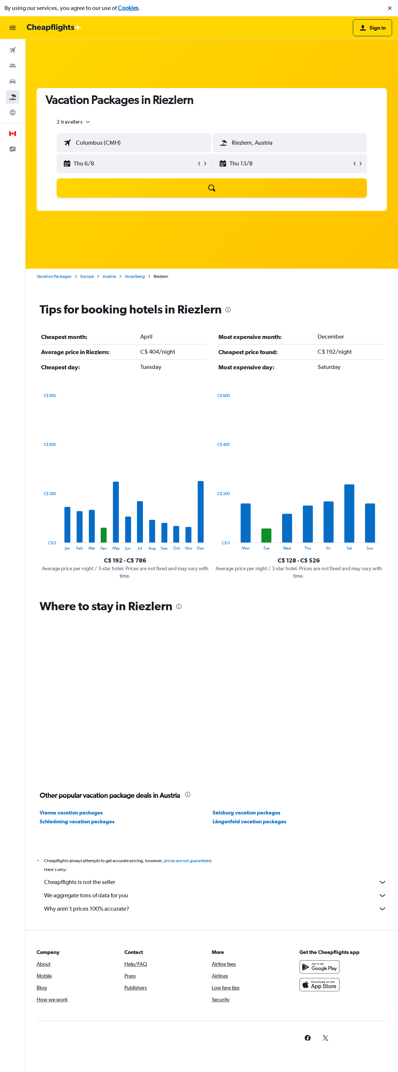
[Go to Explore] (12, 112)
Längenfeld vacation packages (249, 821)
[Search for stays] (12, 65)
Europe (87, 276)
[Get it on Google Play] (320, 967)
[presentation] (228, 309)
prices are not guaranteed (187, 860)
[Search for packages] (12, 97)
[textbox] (134, 142)
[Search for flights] (12, 50)
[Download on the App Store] (320, 984)
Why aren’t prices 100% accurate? (215, 908)
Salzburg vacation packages (246, 813)
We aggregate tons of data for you (215, 895)
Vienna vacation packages (71, 813)
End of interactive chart (213, 544)
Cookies (128, 7)
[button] (390, 8)
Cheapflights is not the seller (215, 882)
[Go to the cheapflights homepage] (54, 27)
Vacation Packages (54, 276)
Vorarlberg (135, 276)
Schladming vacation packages (77, 821)
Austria (109, 276)
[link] (308, 1038)
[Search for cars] (12, 81)
